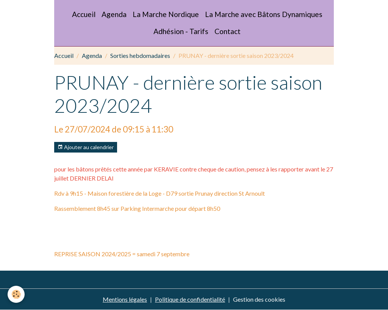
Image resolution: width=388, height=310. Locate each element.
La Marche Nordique (166, 14)
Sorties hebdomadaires (140, 55)
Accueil (83, 14)
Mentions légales (125, 299)
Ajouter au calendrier (86, 147)
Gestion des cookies (259, 299)
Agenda (114, 14)
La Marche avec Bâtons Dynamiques (263, 14)
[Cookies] (16, 294)
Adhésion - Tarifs (180, 31)
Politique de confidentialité (190, 299)
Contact (227, 31)
